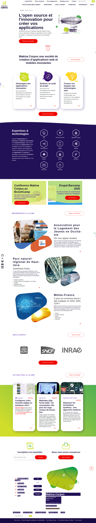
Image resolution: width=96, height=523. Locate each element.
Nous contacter (66, 457)
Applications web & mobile (31, 4)
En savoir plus (22, 202)
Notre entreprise (39, 1)
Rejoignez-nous (64, 1)
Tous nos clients (76, 334)
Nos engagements (52, 1)
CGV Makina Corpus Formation (66, 520)
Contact (74, 1)
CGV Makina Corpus (51, 520)
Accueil (22, 10)
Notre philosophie (75, 59)
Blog (92, 4)
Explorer (48, 48)
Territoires (48, 4)
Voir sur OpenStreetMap (52, 508)
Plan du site (17, 520)
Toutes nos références (74, 213)
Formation (72, 4)
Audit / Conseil (60, 4)
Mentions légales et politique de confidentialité (33, 520)
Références (83, 4)
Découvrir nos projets (28, 41)
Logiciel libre (28, 1)
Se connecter (78, 520)
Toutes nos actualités (74, 375)
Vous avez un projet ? (48, 114)
